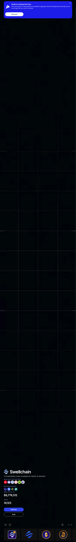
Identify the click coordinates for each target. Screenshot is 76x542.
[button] (5, 525)
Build (13, 514)
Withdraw (14, 509)
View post (14, 14)
